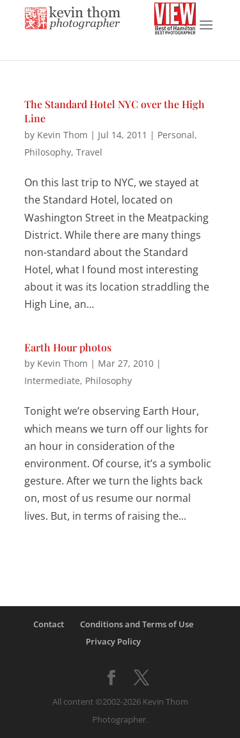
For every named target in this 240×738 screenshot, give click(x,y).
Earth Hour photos (67, 347)
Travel (89, 152)
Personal (176, 135)
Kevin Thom (62, 135)
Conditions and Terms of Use (136, 624)
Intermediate (52, 380)
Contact (48, 624)
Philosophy (47, 152)
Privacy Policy (113, 641)
